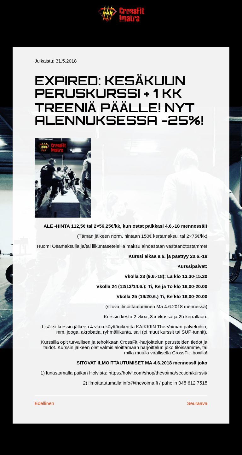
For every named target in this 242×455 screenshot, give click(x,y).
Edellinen (44, 403)
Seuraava (197, 403)
